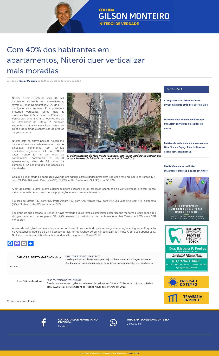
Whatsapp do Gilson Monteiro (148, 319)
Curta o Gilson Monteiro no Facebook (78, 321)
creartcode (133, 353)
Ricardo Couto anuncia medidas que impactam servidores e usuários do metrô (184, 124)
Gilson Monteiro (28, 81)
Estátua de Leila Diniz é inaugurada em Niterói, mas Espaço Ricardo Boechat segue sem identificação (186, 147)
